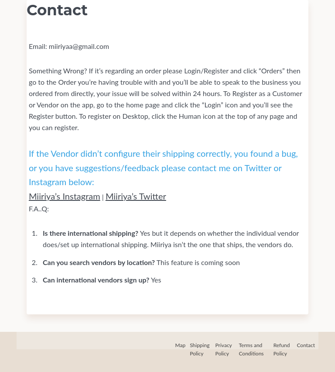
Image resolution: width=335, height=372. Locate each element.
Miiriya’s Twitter (136, 196)
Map (180, 345)
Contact (306, 345)
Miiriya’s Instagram (64, 196)
